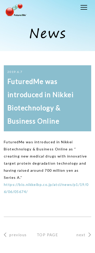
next (81, 234)
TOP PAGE (47, 234)
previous (18, 234)
